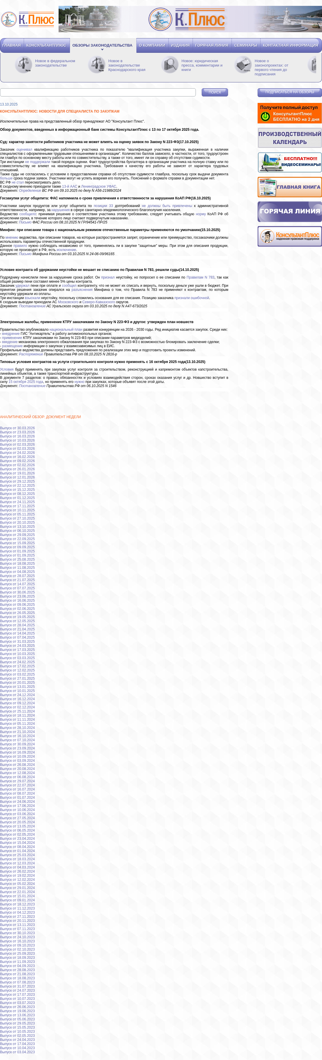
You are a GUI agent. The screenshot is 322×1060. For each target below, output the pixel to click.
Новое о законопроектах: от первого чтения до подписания (271, 67)
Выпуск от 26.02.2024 (17, 871)
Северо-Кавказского (98, 302)
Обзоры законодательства (102, 45)
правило (20, 246)
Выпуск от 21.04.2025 (17, 629)
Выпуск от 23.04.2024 (17, 839)
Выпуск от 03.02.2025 (17, 674)
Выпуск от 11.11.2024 (17, 720)
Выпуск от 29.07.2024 (17, 781)
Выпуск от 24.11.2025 (17, 502)
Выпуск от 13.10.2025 (17, 527)
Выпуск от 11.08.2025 (17, 568)
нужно (79, 382)
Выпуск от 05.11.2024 (17, 724)
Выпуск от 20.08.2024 (17, 769)
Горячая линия (211, 45)
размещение (12, 346)
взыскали (32, 298)
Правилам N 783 (200, 277)
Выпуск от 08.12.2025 (17, 494)
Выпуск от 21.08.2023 (17, 974)
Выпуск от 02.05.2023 (17, 1036)
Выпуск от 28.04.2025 (17, 625)
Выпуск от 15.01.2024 (17, 896)
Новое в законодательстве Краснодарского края (126, 65)
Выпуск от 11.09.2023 (17, 962)
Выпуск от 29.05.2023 (17, 1023)
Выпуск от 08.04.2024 (17, 847)
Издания (180, 45)
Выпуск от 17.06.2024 (17, 806)
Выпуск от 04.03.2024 (17, 867)
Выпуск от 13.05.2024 (17, 826)
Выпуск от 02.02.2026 (17, 465)
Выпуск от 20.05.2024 (17, 822)
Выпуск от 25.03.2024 (17, 855)
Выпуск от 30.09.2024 (17, 744)
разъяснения (82, 290)
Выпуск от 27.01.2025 (17, 678)
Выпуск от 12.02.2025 (17, 670)
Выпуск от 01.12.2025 (17, 498)
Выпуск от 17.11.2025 (17, 506)
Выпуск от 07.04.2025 (17, 637)
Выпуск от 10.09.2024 (17, 756)
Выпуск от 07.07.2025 (17, 588)
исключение (66, 250)
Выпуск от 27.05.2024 (17, 818)
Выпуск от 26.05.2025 (17, 613)
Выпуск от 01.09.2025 (17, 551)
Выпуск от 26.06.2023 (17, 1007)
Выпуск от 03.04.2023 (17, 1052)
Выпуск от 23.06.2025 (17, 596)
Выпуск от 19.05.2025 (17, 617)
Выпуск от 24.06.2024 (17, 802)
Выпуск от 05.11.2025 (17, 514)
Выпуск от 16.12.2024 (17, 699)
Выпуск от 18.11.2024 (17, 715)
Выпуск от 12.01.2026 (17, 477)
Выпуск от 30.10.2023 (17, 933)
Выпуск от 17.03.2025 (17, 650)
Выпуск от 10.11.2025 (17, 510)
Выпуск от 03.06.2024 (17, 814)
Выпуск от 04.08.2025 (17, 572)
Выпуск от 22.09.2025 (17, 539)
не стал (18, 182)
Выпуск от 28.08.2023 (17, 970)
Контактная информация (290, 45)
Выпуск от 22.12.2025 (17, 486)
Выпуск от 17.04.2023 (17, 1044)
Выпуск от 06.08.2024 (17, 777)
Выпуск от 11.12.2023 (17, 908)
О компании (152, 45)
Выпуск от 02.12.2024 (17, 707)
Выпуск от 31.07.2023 (17, 986)
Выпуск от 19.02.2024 (17, 876)
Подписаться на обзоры (290, 92)
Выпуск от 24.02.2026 (17, 453)
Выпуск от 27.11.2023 (17, 917)
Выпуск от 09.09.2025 (17, 547)
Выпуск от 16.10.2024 (17, 736)
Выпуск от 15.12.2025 (17, 490)
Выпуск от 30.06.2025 (17, 592)
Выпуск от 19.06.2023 (17, 1011)
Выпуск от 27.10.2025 (17, 518)
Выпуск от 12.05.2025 (17, 621)
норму (201, 214)
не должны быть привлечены (167, 206)
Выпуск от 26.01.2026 (17, 469)
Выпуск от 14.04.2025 (17, 633)
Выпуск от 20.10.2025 (17, 522)
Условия (6, 369)
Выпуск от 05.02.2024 (17, 884)
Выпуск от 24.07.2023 (17, 990)
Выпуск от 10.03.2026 (17, 440)
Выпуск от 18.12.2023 (17, 904)
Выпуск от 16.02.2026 (17, 457)
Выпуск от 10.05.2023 (17, 1032)
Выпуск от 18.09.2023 (17, 958)
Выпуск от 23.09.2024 (17, 748)
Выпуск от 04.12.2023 (17, 912)
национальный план (65, 330)
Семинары (245, 45)
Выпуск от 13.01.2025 (17, 687)
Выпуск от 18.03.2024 (17, 859)
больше (6, 178)
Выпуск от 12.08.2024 (17, 773)
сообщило (27, 214)
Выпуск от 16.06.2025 (17, 600)
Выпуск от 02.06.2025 (17, 609)
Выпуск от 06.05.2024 (17, 830)
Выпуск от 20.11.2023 (17, 921)
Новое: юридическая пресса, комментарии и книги (201, 65)
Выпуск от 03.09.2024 (17, 761)
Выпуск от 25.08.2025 (17, 559)
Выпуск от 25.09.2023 (17, 954)
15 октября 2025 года (25, 382)
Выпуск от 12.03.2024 (17, 863)
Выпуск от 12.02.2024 (17, 880)
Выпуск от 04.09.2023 (17, 966)
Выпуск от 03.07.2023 (17, 1003)
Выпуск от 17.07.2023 (17, 995)
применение (12, 338)
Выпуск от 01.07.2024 (17, 798)
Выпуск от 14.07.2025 (17, 584)
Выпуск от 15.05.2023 (17, 1027)
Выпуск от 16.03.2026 (17, 436)
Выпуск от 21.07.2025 (17, 580)
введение (10, 342)
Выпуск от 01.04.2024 (17, 851)
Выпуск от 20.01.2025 (17, 683)
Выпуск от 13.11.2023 (17, 925)
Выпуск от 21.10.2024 (17, 732)
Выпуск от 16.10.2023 (17, 941)
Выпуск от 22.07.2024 (17, 785)
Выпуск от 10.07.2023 (17, 999)
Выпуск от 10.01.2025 (17, 691)
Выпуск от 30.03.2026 (17, 428)
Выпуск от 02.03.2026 (17, 444)
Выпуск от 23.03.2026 (17, 432)
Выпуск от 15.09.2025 (17, 543)
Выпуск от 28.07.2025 (17, 576)
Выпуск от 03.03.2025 (17, 658)
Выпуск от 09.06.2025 (17, 605)
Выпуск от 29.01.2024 (17, 888)
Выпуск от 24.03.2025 (17, 646)
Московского (68, 302)
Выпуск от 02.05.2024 (17, 834)
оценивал (24, 149)
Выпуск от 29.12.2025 (17, 481)
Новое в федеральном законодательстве (55, 63)
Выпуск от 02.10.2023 (17, 949)
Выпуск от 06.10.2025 (17, 531)
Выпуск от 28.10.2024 (17, 728)
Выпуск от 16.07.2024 (17, 789)
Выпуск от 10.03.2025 (17, 654)
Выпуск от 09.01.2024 (17, 900)
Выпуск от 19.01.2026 (17, 473)
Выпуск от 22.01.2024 (17, 892)
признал (108, 277)
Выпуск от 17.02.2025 (17, 666)
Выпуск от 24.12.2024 (17, 695)
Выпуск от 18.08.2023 (17, 978)
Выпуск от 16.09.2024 (17, 752)
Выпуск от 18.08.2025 (17, 564)
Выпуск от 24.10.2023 (17, 937)
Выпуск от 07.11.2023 (17, 929)
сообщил (69, 286)
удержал (23, 286)
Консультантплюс (46, 45)
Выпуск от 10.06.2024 (17, 810)
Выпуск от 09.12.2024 (17, 703)
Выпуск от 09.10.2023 (17, 945)
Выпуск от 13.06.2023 (17, 1015)
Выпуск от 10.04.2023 (17, 1048)
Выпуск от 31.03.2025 (17, 642)
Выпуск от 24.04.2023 (17, 1040)
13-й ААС (69, 186)
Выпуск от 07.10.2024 (17, 740)
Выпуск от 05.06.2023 (17, 1019)
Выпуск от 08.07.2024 (17, 793)
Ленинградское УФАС (98, 186)
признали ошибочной (191, 298)
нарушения (61, 210)
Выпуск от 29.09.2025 (17, 535)
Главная (11, 45)
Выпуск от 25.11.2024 (17, 711)
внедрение (11, 334)
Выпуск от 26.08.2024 (17, 765)
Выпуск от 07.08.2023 (17, 982)
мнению (12, 237)
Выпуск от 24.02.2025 (17, 662)
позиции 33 (103, 206)
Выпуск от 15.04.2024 (17, 843)
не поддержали (37, 162)
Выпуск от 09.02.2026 (17, 461)
